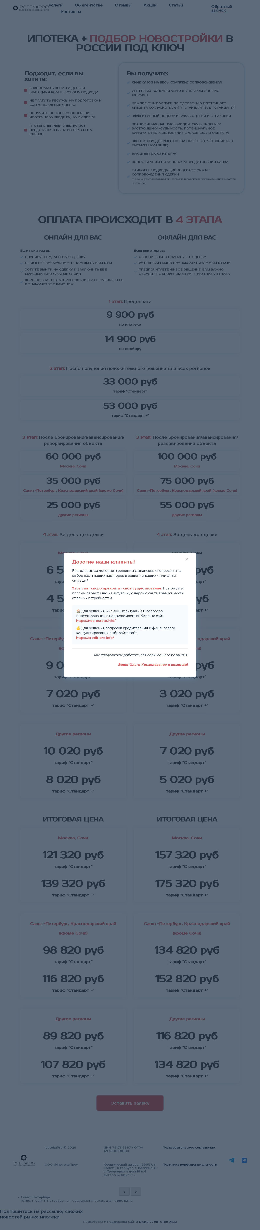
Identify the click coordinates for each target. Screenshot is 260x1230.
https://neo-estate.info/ (96, 621)
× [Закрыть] (187, 558)
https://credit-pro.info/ (95, 638)
